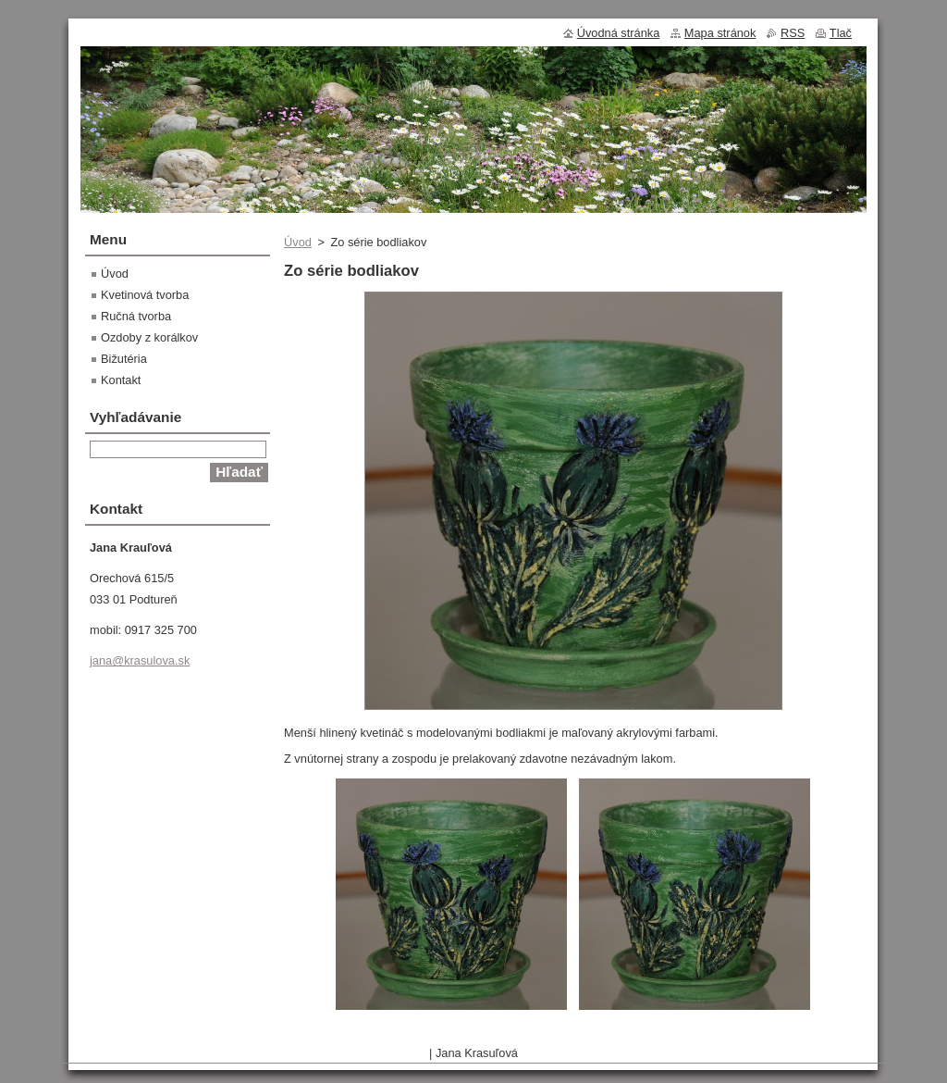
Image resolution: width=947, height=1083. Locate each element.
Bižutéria (124, 359)
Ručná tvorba (136, 316)
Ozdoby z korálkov (149, 337)
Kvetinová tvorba (145, 295)
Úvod (298, 242)
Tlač (841, 33)
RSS (793, 33)
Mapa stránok (720, 33)
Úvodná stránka (618, 33)
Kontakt (121, 380)
